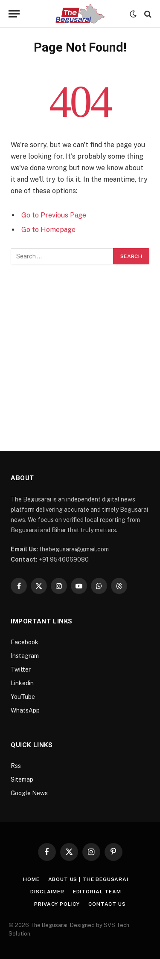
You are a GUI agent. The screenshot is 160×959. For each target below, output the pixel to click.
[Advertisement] (80, 349)
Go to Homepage (48, 230)
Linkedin (22, 683)
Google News (29, 793)
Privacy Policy (57, 904)
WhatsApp (25, 710)
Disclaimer (47, 892)
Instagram (25, 655)
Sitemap (22, 779)
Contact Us (106, 904)
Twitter (21, 669)
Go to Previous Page (53, 215)
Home (31, 879)
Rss (16, 765)
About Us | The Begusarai (88, 879)
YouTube (23, 696)
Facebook (24, 642)
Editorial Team (97, 892)
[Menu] (14, 13)
